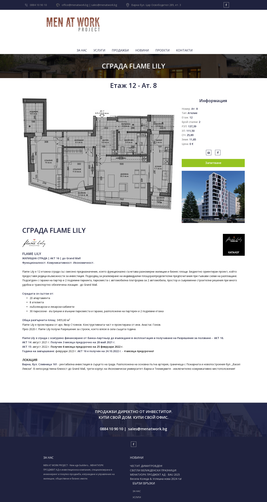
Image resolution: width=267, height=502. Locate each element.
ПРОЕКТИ (212, 21)
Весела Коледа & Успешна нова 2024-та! (109, 464)
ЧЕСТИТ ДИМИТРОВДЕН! (109, 444)
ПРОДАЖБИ (169, 21)
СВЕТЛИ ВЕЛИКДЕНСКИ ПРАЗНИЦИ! (108, 449)
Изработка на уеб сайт (128, 494)
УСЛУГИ (149, 21)
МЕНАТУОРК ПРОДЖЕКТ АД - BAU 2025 (111, 457)
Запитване (213, 141)
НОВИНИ (191, 21)
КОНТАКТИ (233, 21)
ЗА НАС (131, 21)
